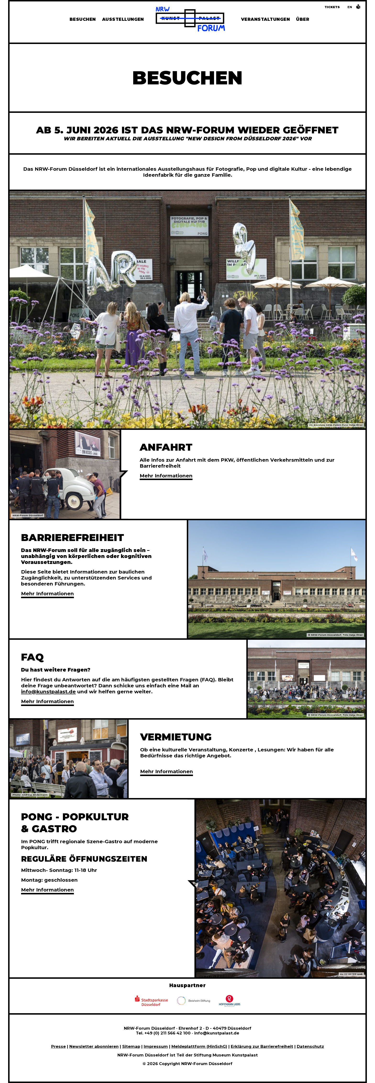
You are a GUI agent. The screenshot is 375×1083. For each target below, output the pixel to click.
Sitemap (131, 1046)
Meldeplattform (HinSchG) (199, 1046)
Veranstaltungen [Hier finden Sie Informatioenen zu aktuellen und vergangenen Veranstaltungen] (265, 19)
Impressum (156, 1046)
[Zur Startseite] (190, 20)
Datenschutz (310, 1046)
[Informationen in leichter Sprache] (358, 8)
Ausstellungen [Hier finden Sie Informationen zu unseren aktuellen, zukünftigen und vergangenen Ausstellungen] (123, 19)
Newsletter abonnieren (94, 1046)
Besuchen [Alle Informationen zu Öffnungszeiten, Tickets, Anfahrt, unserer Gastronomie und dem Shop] (83, 19)
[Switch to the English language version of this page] (349, 7)
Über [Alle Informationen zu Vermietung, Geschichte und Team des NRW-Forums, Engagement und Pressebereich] (302, 19)
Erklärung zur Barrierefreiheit (262, 1046)
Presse (58, 1046)
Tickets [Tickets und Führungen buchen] (332, 7)
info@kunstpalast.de (48, 692)
